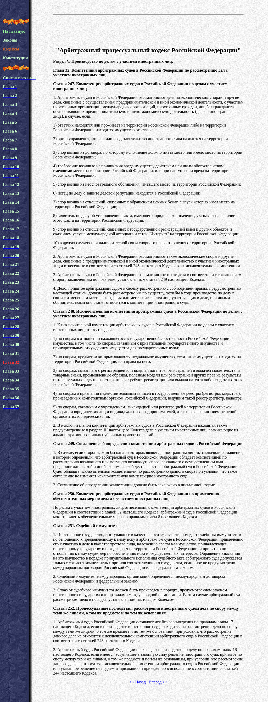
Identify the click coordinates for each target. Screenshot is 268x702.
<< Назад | (139, 682)
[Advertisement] (148, 30)
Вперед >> (157, 682)
